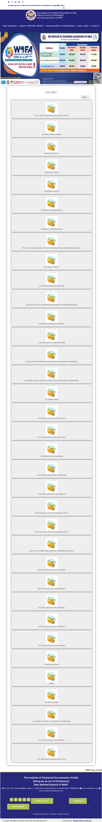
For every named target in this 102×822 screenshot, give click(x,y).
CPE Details (31, 22)
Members (69, 2)
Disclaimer (18, 803)
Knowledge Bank (69, 22)
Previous (9, 52)
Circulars (52, 810)
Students (77, 2)
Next (91, 52)
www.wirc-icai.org (57, 2)
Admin (86, 22)
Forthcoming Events (40, 810)
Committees (13, 22)
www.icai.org (44, 2)
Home (5, 22)
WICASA (41, 22)
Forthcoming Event (53, 22)
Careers (80, 22)
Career (78, 797)
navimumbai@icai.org (88, 784)
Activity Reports (63, 810)
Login (85, 2)
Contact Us (95, 22)
